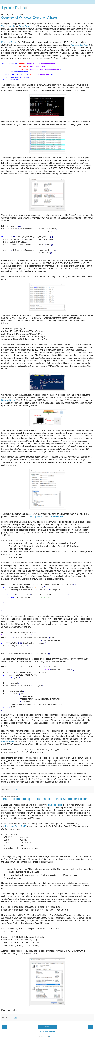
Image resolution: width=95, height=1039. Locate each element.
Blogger (52, 1036)
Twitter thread (7, 26)
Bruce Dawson (25, 26)
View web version (47, 1032)
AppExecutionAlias (79, 45)
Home (47, 1027)
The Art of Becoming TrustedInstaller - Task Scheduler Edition (44, 799)
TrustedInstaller (55, 805)
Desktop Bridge (8, 400)
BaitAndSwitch (8, 741)
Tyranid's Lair (14, 7)
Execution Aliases (9, 42)
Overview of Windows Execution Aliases (29, 17)
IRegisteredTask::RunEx (16, 826)
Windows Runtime (59, 516)
